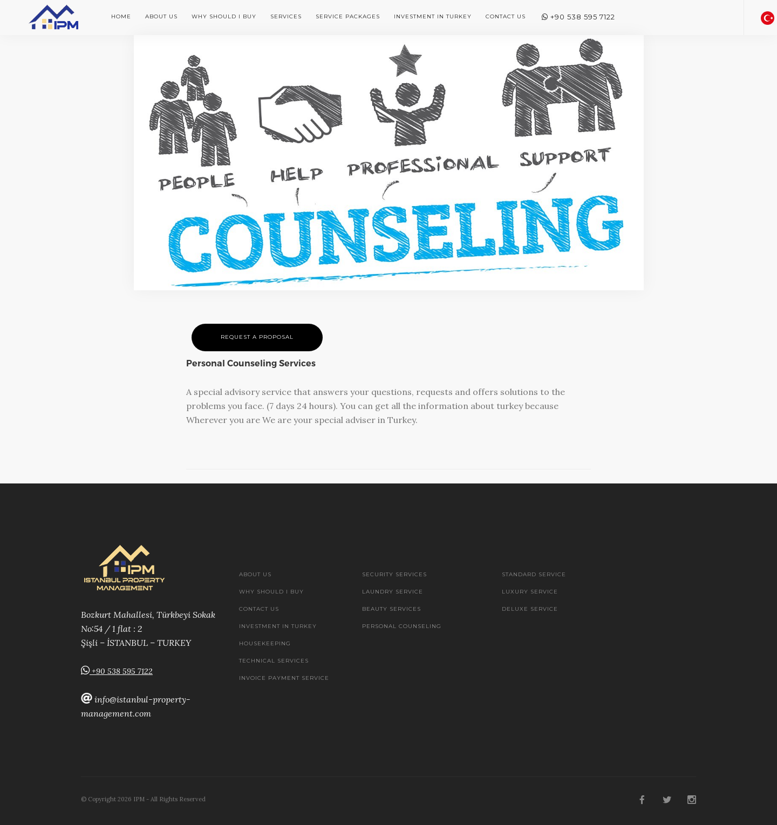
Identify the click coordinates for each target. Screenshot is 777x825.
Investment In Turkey (433, 16)
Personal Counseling (401, 626)
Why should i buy (224, 16)
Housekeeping (265, 643)
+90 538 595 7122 (578, 16)
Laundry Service (392, 591)
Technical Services (274, 660)
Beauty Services (391, 608)
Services (286, 16)
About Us (161, 16)
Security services (394, 574)
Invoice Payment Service (284, 677)
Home (121, 16)
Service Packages (348, 16)
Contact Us (506, 16)
